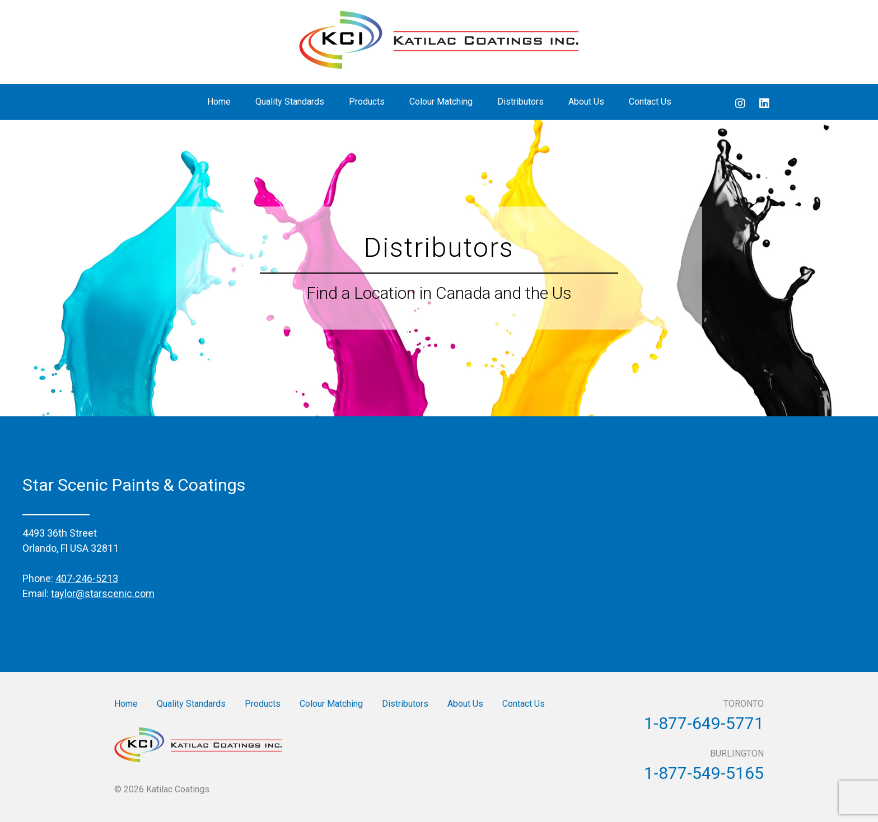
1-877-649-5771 (704, 723)
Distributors (520, 101)
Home (219, 101)
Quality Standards (289, 101)
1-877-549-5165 (704, 773)
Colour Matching (441, 101)
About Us (586, 101)
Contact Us (650, 101)
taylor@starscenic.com (103, 593)
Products (367, 101)
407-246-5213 (86, 578)
